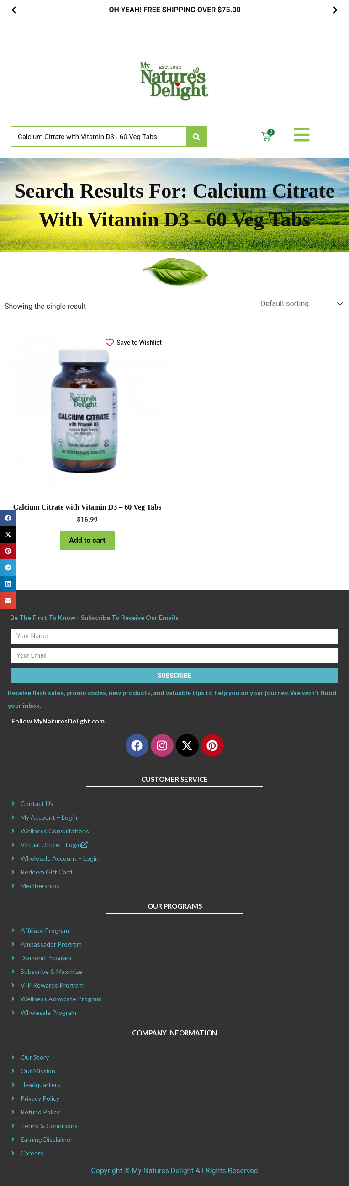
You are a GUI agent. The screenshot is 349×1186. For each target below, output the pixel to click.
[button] (13, 10)
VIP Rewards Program (52, 985)
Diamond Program (46, 958)
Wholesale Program (48, 1012)
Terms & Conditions (49, 1125)
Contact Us (37, 803)
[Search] (196, 136)
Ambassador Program (51, 944)
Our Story (35, 1057)
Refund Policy (40, 1112)
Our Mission (38, 1071)
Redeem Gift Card (46, 872)
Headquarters (40, 1084)
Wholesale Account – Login (60, 858)
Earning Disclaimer (47, 1139)
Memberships (40, 886)
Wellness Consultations (55, 831)
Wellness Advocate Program (61, 999)
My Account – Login (49, 817)
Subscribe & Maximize (51, 971)
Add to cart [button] (87, 540)
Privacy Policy (40, 1098)
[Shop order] (300, 304)
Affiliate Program (45, 930)
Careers (32, 1153)
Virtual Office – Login (54, 844)
